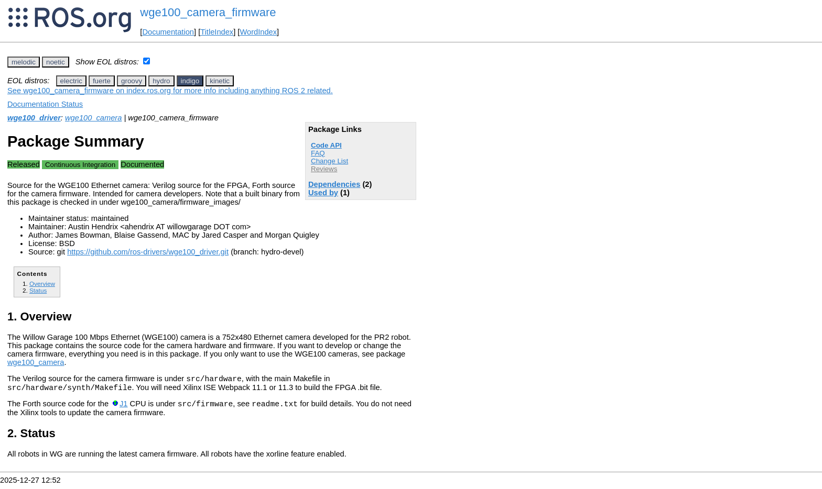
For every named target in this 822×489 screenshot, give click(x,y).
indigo (190, 81)
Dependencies (334, 184)
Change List (329, 161)
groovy (131, 81)
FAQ (318, 153)
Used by (323, 192)
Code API (326, 145)
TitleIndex (216, 32)
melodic (24, 62)
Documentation (168, 32)
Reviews (324, 169)
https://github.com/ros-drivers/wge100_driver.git (148, 252)
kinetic (220, 81)
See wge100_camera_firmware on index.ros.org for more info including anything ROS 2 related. (170, 90)
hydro (161, 81)
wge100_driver (34, 118)
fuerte (102, 81)
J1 (123, 408)
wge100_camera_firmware (208, 12)
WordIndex (258, 32)
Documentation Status (45, 104)
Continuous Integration (80, 165)
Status (38, 290)
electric (71, 81)
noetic (55, 62)
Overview (42, 283)
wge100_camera (93, 118)
